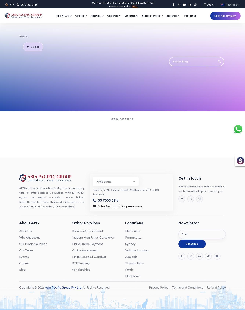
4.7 (9, 4)
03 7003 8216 (27, 4)
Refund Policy (216, 287)
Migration (97, 16)
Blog (22, 269)
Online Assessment (85, 250)
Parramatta (133, 237)
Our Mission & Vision (33, 244)
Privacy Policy (158, 287)
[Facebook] (173, 5)
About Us (25, 231)
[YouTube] (184, 5)
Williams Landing (137, 250)
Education (131, 16)
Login (209, 4)
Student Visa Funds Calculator (93, 237)
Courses (81, 16)
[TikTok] (195, 5)
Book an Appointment (87, 231)
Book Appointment (225, 15)
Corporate (114, 16)
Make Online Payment (87, 244)
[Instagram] (179, 5)
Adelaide (131, 257)
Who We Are (64, 16)
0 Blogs (33, 47)
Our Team (26, 250)
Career (24, 263)
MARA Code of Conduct (89, 257)
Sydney (130, 244)
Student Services (152, 16)
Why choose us (29, 237)
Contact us (190, 16)
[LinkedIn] (190, 5)
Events (24, 257)
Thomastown (134, 263)
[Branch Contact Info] (116, 181)
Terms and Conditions (187, 287)
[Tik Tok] (208, 256)
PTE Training (81, 263)
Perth (129, 269)
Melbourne (132, 231)
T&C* (135, 6)
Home (23, 36)
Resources (173, 16)
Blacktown (132, 276)
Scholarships (81, 269)
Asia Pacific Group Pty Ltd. (63, 287)
